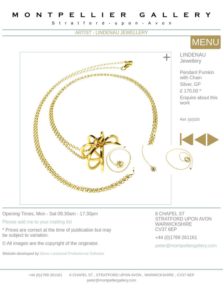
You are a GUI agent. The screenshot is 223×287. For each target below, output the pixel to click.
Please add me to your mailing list (37, 221)
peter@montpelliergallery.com (111, 280)
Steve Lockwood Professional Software (72, 253)
